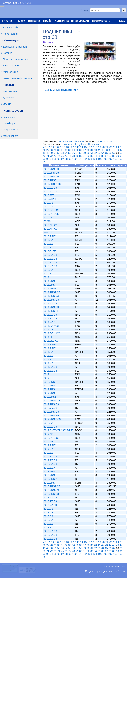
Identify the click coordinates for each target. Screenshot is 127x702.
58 (80, 152)
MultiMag (120, 566)
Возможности (101, 20)
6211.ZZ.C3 (50, 366)
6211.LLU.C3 (51, 340)
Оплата (7, 103)
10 (67, 147)
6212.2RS (49, 385)
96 (58, 158)
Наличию (93, 144)
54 (66, 152)
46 (117, 150)
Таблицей (78, 141)
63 (99, 152)
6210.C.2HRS (51, 198)
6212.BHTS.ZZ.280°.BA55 (58, 430)
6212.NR (49, 441)
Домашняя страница (15, 46)
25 (121, 147)
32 (66, 150)
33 (69, 150)
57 (77, 152)
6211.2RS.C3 (51, 299)
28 (51, 150)
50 (51, 152)
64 (102, 152)
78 (73, 155)
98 (66, 158)
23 (113, 147)
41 (99, 150)
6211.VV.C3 (50, 303)
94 (51, 158)
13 (78, 147)
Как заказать (10, 91)
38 (88, 150)
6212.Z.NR (50, 445)
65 (106, 152)
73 (55, 155)
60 (88, 152)
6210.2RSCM (51, 176)
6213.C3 (48, 508)
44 (110, 150)
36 (80, 150)
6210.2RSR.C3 (52, 184)
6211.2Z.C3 (50, 314)
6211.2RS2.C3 (52, 296)
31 (62, 150)
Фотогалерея (10, 71)
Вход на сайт (10, 27)
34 (73, 150)
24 (117, 147)
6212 (46, 374)
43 (106, 150)
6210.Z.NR (50, 236)
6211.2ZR (49, 322)
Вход (122, 20)
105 (100, 158)
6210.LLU (49, 217)
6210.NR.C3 (50, 225)
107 (110, 158)
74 (58, 155)
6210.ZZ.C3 (50, 254)
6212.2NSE (50, 381)
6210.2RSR (50, 180)
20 (103, 147)
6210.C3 (48, 202)
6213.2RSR (50, 478)
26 (44, 150)
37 (84, 150)
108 (115, 158)
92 (44, 158)
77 (69, 155)
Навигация (11, 40)
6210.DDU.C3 (51, 210)
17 (92, 147)
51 (55, 152)
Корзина (7, 52)
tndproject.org (10, 135)
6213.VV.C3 (50, 497)
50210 (47, 221)
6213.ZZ (48, 519)
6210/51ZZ (50, 251)
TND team (119, 571)
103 (90, 158)
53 (62, 152)
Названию (68, 144)
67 (113, 152)
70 (44, 155)
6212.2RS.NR (51, 415)
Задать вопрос (11, 65)
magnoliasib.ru (11, 129)
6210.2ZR (49, 195)
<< (44, 147)
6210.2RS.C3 (51, 169)
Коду (77, 144)
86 (102, 155)
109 (120, 158)
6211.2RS (49, 281)
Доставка (8, 97)
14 (81, 147)
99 (70, 158)
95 (55, 158)
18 (96, 147)
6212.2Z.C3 (50, 426)
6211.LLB (49, 337)
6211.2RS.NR (51, 310)
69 (121, 152)
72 (51, 155)
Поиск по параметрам (15, 59)
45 (113, 150)
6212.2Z (48, 422)
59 (84, 152)
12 (74, 147)
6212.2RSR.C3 (52, 419)
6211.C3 (48, 329)
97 (62, 158)
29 (55, 150)
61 (91, 152)
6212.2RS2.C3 (52, 400)
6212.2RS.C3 (51, 404)
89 (113, 155)
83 (91, 155)
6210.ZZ (48, 240)
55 (69, 152)
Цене (84, 144)
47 (121, 150)
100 (74, 158)
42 (102, 150)
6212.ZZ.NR (50, 467)
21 (106, 147)
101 (79, 158)
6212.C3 (48, 434)
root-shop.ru (9, 123)
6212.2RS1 (50, 396)
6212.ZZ (48, 449)
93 (47, 158)
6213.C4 (48, 516)
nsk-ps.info (9, 117)
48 (44, 152)
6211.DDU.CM (52, 333)
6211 (46, 277)
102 (84, 158)
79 (77, 155)
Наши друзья (13, 110)
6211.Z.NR (50, 344)
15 (85, 147)
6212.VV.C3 (50, 408)
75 (62, 155)
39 (91, 150)
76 (66, 155)
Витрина (34, 20)
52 (58, 152)
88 (110, 155)
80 (80, 155)
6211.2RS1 (50, 288)
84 (95, 155)
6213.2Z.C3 (50, 501)
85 (99, 155)
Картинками (65, 141)
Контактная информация (72, 20)
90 (117, 155)
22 (110, 147)
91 (121, 155)
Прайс (47, 20)
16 (88, 147)
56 (73, 152)
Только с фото (103, 141)
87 (106, 155)
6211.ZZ (48, 352)
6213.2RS (49, 471)
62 (95, 152)
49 (47, 152)
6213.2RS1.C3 (52, 486)
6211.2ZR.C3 (51, 325)
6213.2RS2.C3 (52, 490)
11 (70, 147)
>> (44, 161)
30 (58, 150)
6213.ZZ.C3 (50, 531)
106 (105, 158)
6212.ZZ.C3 (50, 456)
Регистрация (10, 33)
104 (95, 158)
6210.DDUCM (51, 213)
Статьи (8, 85)
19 (99, 147)
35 (77, 150)
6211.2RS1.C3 (52, 292)
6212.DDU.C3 (51, 437)
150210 (48, 232)
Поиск (21, 20)
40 (95, 150)
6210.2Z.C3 (50, 187)
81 (84, 155)
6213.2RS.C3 (51, 493)
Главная (7, 20)
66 (110, 152)
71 (47, 155)
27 (47, 150)
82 (88, 155)
